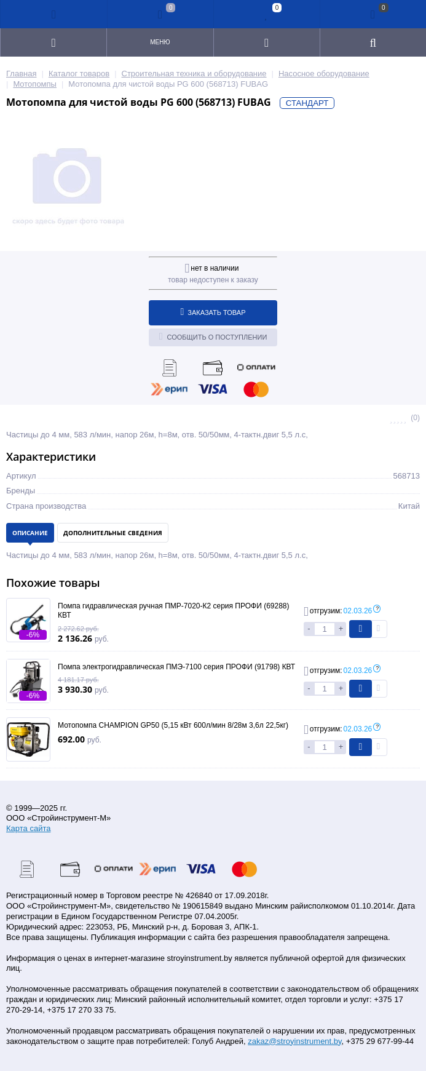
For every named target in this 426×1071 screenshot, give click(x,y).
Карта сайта (28, 828)
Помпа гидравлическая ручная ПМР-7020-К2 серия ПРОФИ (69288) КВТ (174, 611)
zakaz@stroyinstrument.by (294, 1041)
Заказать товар (213, 312)
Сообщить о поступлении (213, 336)
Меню (160, 42)
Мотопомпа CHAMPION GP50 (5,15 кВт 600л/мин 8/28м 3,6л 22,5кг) (173, 725)
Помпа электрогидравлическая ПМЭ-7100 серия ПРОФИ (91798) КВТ (176, 667)
